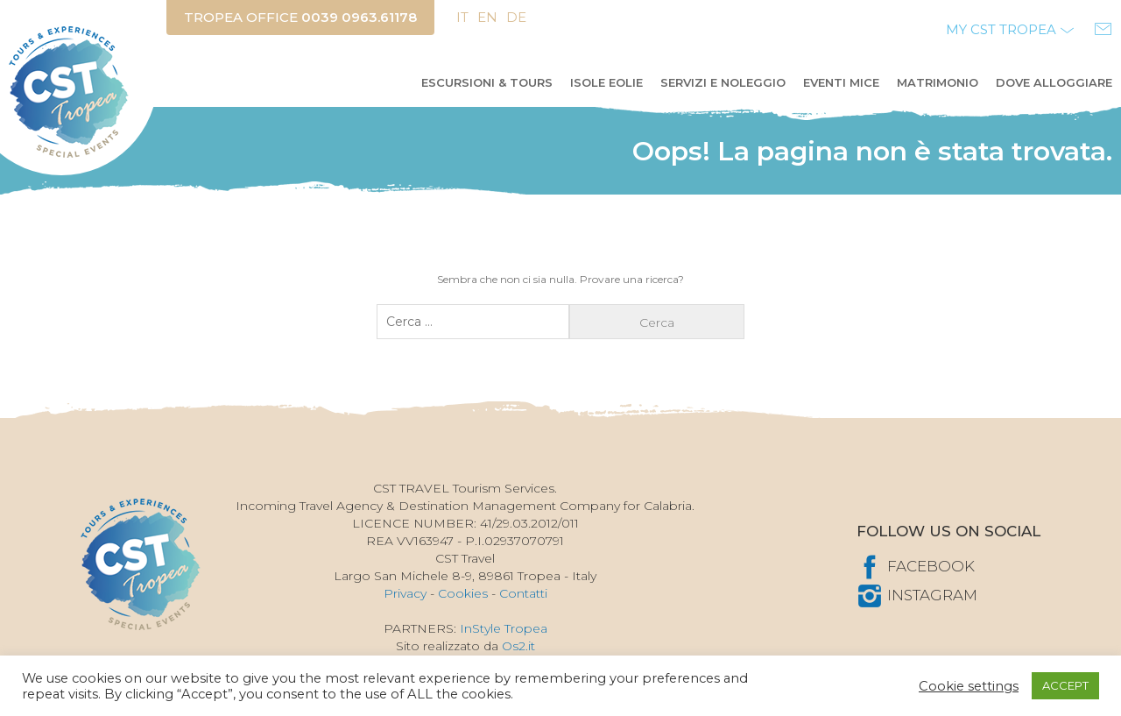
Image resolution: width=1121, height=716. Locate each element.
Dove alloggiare (1054, 82)
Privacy (405, 593)
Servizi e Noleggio (723, 82)
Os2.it (518, 646)
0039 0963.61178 (359, 17)
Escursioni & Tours (487, 82)
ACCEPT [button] (1065, 685)
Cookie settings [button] (969, 686)
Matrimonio (937, 82)
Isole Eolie (606, 82)
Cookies (463, 593)
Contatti (523, 593)
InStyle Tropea (503, 628)
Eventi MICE (841, 82)
